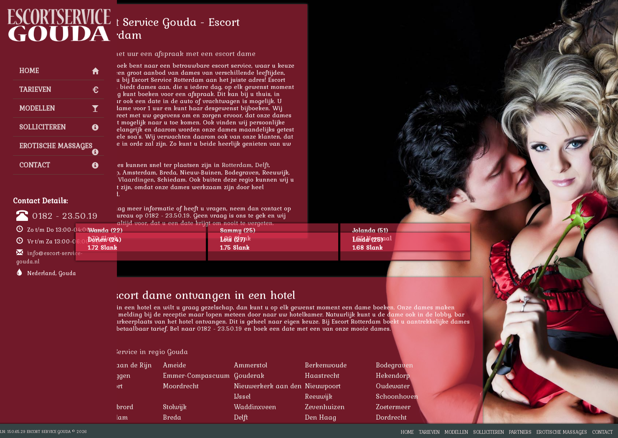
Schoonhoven (451, 396)
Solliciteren (59, 127)
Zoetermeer (447, 407)
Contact (59, 165)
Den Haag (374, 417)
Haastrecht (376, 375)
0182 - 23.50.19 (65, 215)
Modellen (59, 108)
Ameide (228, 365)
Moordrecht (235, 386)
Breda (226, 417)
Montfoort (161, 386)
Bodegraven (448, 365)
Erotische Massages (59, 148)
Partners (520, 431)
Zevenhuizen (378, 407)
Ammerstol (304, 365)
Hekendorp (447, 375)
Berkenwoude (379, 365)
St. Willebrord (166, 407)
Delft (316, 165)
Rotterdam (291, 165)
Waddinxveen (309, 407)
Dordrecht (445, 417)
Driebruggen (165, 375)
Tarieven (59, 89)
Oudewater (447, 386)
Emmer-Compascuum (250, 375)
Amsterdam (164, 417)
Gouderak (303, 375)
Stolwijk (229, 407)
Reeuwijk (372, 396)
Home (59, 71)
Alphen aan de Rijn (175, 365)
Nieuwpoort (377, 386)
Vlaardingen (190, 179)
